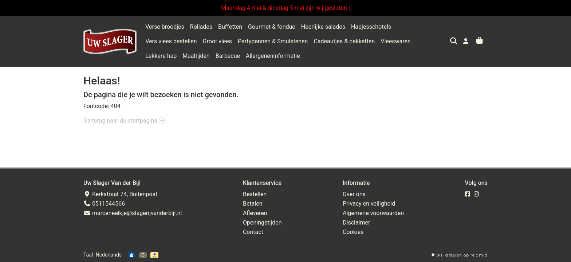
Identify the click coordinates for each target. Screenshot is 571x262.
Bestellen (255, 194)
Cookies (353, 232)
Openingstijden (262, 222)
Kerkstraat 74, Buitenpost (120, 194)
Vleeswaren (338, 41)
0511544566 (104, 203)
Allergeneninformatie (172, 55)
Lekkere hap (375, 41)
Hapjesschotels (371, 26)
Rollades (201, 26)
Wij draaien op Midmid (460, 255)
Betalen (253, 203)
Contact (253, 232)
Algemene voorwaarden (373, 213)
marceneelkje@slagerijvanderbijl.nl (132, 213)
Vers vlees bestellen (422, 26)
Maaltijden (410, 41)
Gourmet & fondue (271, 26)
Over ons (354, 194)
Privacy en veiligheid (369, 203)
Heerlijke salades (323, 26)
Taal (88, 255)
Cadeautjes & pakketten (287, 41)
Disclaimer (356, 222)
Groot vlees (159, 41)
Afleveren (255, 213)
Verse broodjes (164, 26)
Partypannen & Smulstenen (216, 41)
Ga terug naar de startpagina (124, 120)
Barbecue (441, 41)
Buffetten (230, 26)
